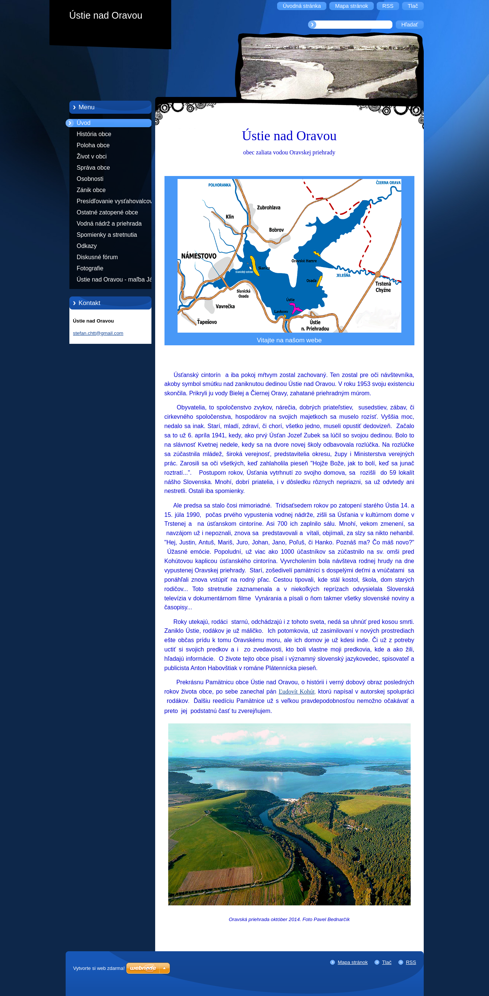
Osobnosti (90, 179)
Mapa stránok (352, 962)
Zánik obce (91, 190)
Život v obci (92, 156)
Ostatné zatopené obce (107, 212)
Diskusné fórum (97, 257)
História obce (94, 134)
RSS (411, 962)
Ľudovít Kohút (296, 691)
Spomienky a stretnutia (107, 235)
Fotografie (90, 268)
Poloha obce (93, 145)
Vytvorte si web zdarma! (99, 968)
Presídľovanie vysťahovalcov (115, 201)
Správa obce (93, 167)
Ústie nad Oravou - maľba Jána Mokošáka (118, 280)
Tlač (386, 962)
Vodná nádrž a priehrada (109, 223)
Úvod (84, 123)
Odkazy (87, 246)
